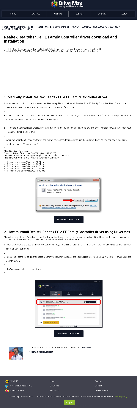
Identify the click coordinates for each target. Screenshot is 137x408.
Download (35, 13)
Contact (101, 13)
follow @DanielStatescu (41, 352)
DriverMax (86, 347)
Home (13, 13)
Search (123, 13)
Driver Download (102, 390)
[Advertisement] (68, 75)
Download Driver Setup (68, 219)
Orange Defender (14, 390)
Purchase (57, 13)
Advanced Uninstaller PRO (18, 386)
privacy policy (120, 396)
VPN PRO (11, 381)
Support (79, 13)
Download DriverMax (68, 333)
